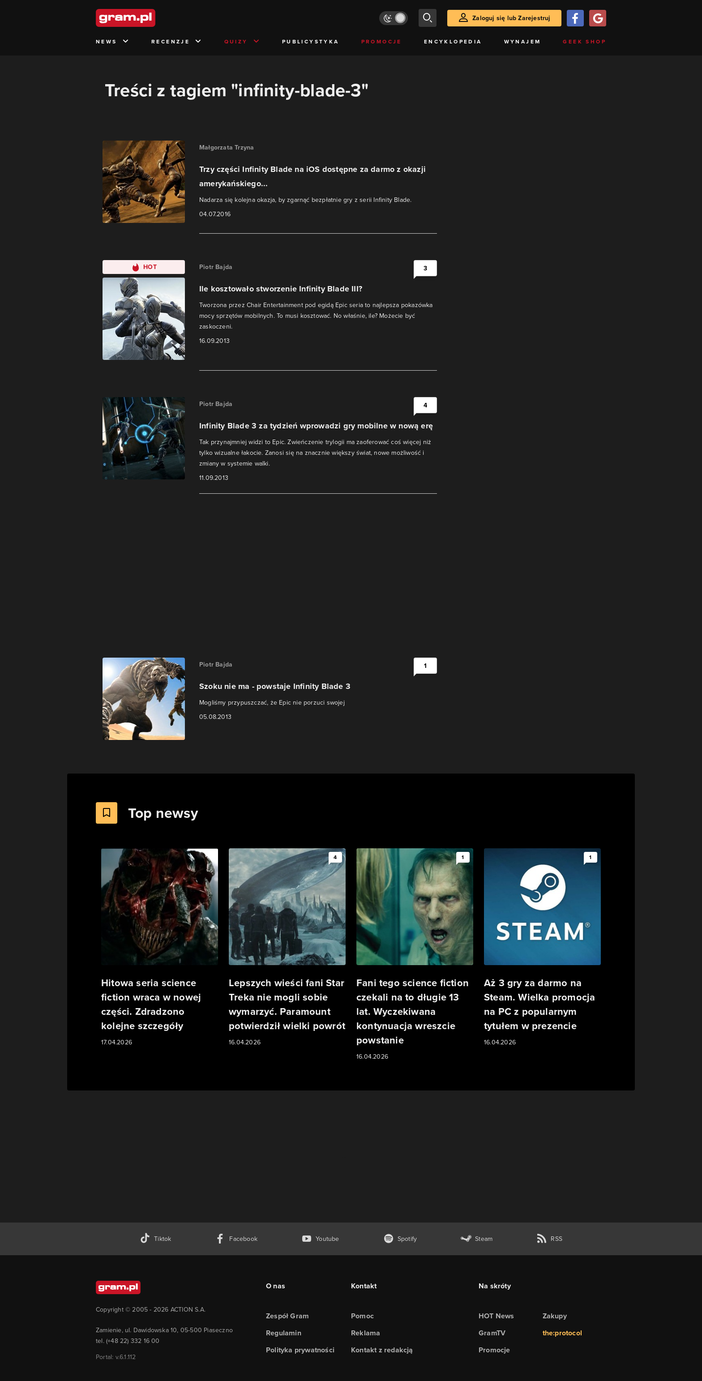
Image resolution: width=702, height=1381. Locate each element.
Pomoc (362, 1316)
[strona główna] (148, 18)
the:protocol (562, 1333)
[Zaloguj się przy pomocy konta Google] (597, 18)
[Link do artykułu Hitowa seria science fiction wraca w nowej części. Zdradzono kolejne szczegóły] (159, 948)
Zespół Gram (287, 1316)
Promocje (381, 42)
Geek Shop (584, 42)
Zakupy (555, 1316)
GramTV (492, 1333)
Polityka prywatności (300, 1350)
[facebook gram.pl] (236, 1239)
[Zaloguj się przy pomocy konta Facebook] (575, 18)
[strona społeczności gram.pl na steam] (476, 1239)
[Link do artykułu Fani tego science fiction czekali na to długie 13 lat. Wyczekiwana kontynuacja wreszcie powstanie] (415, 955)
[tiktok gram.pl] (155, 1239)
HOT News (496, 1316)
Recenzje (176, 41)
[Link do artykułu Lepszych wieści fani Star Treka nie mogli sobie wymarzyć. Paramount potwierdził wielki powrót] (287, 948)
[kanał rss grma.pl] (549, 1239)
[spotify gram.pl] (400, 1239)
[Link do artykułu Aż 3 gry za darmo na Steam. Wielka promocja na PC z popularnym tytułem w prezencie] (542, 948)
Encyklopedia (453, 42)
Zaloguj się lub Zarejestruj (511, 18)
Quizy (242, 41)
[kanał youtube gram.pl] (320, 1239)
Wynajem (522, 42)
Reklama (365, 1333)
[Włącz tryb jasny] (393, 18)
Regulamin (283, 1333)
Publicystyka (310, 42)
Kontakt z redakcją (382, 1350)
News (112, 41)
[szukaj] (428, 18)
